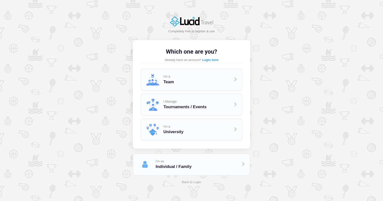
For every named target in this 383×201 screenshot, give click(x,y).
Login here (210, 60)
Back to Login (191, 182)
